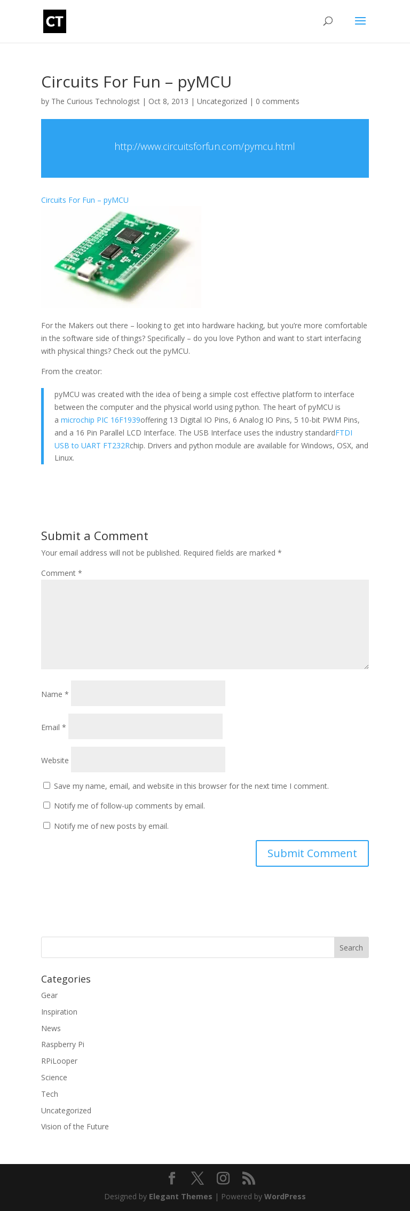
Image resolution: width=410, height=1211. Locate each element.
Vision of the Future (75, 1126)
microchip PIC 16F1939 (100, 420)
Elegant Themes (180, 1196)
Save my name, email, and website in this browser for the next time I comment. (191, 786)
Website (55, 760)
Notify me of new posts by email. (111, 826)
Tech (49, 1094)
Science (54, 1077)
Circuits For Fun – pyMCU (85, 200)
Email (53, 727)
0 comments (277, 101)
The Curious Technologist (95, 101)
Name (55, 694)
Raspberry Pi (62, 1044)
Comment (61, 573)
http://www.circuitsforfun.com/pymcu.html (204, 146)
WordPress (285, 1196)
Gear (49, 995)
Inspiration (59, 1012)
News (51, 1028)
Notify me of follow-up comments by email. (129, 806)
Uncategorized (222, 101)
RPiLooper (59, 1061)
